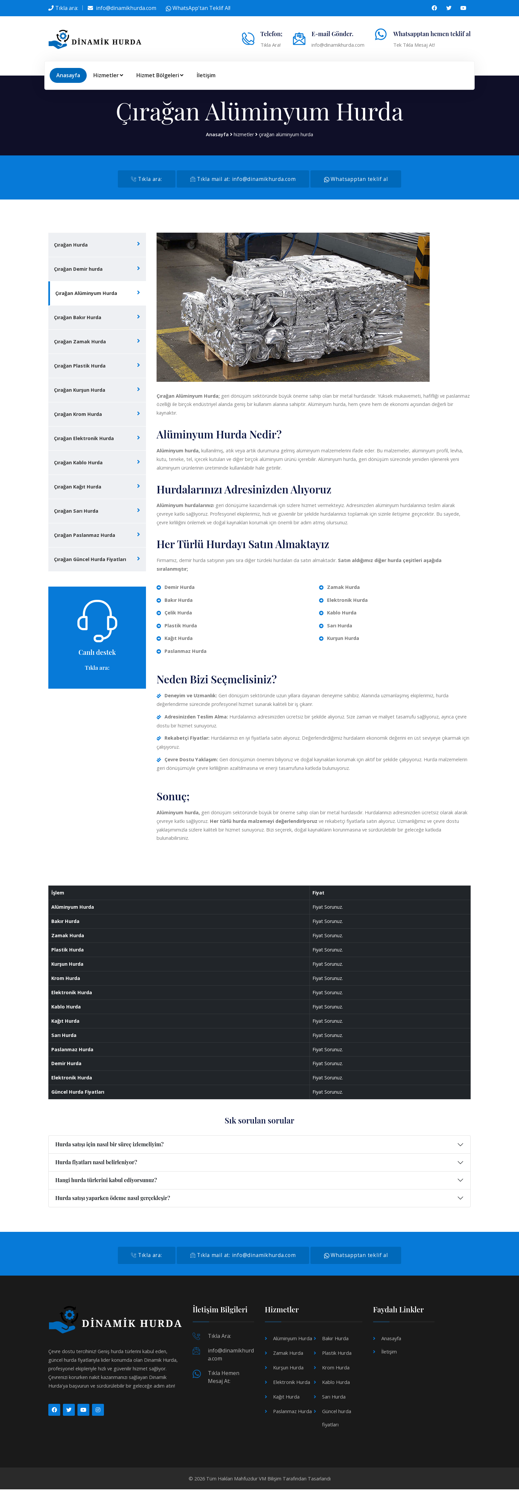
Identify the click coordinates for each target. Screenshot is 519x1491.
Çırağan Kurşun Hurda (79, 390)
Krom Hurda (335, 1369)
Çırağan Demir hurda (78, 269)
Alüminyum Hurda (292, 1340)
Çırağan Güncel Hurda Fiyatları (90, 560)
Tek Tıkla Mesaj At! (414, 44)
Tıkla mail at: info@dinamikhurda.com (243, 179)
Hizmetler (108, 75)
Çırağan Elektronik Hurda (84, 439)
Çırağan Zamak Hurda (80, 342)
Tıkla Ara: (219, 1337)
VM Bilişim (270, 1480)
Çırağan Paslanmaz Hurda (84, 536)
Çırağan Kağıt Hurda (77, 487)
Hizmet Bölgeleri (159, 75)
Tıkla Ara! (271, 44)
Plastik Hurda (336, 1354)
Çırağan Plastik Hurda (80, 366)
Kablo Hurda (336, 1384)
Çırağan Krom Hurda (78, 415)
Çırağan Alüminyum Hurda (86, 294)
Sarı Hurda (333, 1398)
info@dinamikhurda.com (126, 8)
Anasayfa (68, 75)
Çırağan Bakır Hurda (77, 318)
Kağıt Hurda (286, 1398)
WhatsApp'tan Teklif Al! (198, 8)
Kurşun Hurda (288, 1369)
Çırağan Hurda (71, 245)
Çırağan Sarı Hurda (76, 511)
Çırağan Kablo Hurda (78, 463)
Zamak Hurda (288, 1354)
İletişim (206, 75)
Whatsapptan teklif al (360, 179)
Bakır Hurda (335, 1340)
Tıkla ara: (66, 8)
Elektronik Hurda (291, 1384)
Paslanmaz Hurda (292, 1413)
